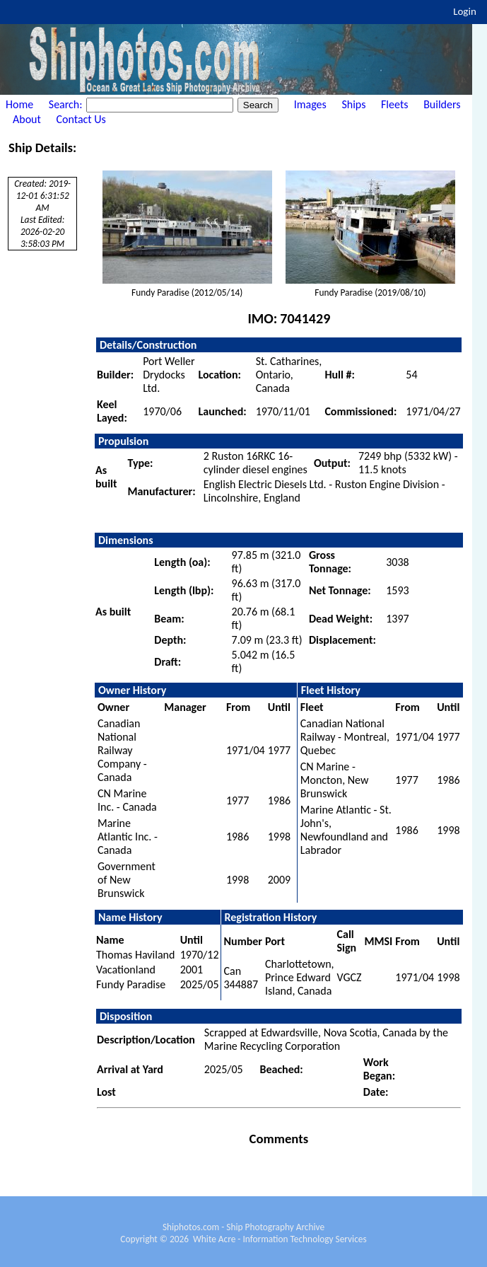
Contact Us (81, 119)
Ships (353, 104)
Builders (441, 104)
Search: (67, 104)
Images (310, 104)
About (27, 119)
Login (464, 11)
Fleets (394, 104)
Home (19, 104)
